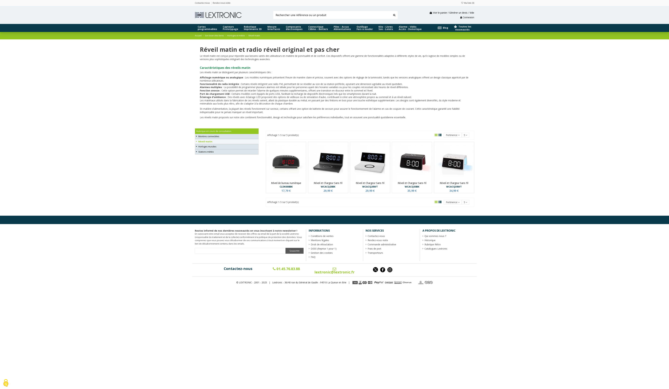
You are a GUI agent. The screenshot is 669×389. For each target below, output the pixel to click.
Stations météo (206, 151)
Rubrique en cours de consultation (213, 131)
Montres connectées (208, 136)
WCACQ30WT (454, 186)
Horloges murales (207, 146)
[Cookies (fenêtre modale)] (6, 383)
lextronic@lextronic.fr (334, 270)
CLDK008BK (286, 186)
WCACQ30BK (412, 186)
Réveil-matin (205, 141)
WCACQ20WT (370, 186)
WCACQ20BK (328, 186)
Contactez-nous (238, 268)
